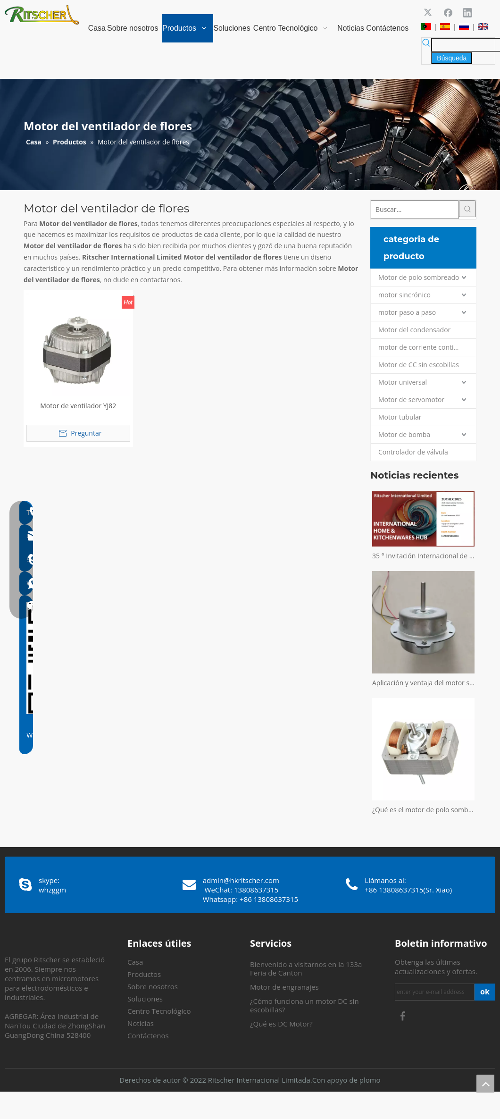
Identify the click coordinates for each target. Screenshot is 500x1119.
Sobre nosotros (152, 986)
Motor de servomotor (411, 399)
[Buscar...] (415, 209)
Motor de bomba (404, 434)
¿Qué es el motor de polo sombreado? (423, 809)
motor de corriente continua (421, 347)
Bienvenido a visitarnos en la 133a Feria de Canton (306, 968)
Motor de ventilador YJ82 (78, 405)
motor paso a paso (407, 312)
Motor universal (402, 382)
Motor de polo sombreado (418, 277)
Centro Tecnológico (159, 1011)
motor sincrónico (404, 294)
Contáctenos (148, 1035)
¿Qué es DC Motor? (281, 1023)
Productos (144, 974)
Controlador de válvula (413, 451)
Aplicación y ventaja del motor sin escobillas (423, 682)
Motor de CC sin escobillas (418, 364)
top (485, 1084)
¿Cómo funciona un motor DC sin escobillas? (304, 1005)
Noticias (140, 1023)
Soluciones (145, 998)
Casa (135, 962)
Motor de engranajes (284, 987)
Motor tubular (400, 416)
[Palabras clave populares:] (451, 58)
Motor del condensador (414, 329)
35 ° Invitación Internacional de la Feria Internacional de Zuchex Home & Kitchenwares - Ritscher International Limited (423, 555)
